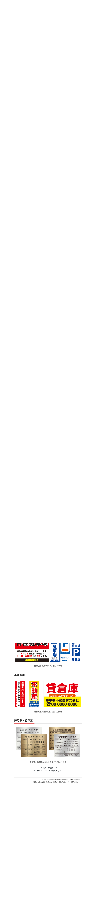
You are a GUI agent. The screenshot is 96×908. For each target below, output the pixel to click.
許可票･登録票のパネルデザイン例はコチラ (48, 762)
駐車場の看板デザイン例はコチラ (48, 666)
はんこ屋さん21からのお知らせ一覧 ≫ (65, 835)
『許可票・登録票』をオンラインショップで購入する (47, 769)
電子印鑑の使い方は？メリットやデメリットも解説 (35, 816)
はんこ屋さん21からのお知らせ (35, 804)
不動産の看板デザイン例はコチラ (48, 711)
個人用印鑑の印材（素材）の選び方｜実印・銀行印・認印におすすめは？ (44, 807)
